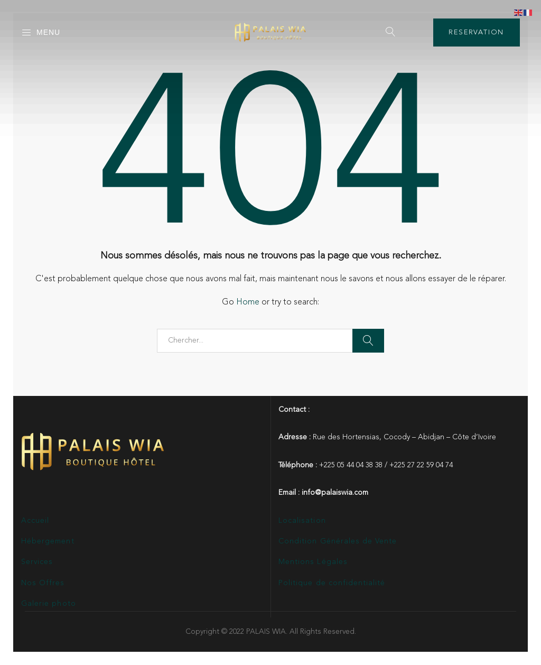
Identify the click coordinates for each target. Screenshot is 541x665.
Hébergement (47, 541)
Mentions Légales (313, 562)
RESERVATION (476, 32)
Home (247, 302)
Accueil (35, 520)
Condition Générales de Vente (337, 541)
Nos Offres (43, 583)
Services (37, 562)
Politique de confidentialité (331, 583)
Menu (40, 32)
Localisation (302, 520)
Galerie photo (48, 603)
